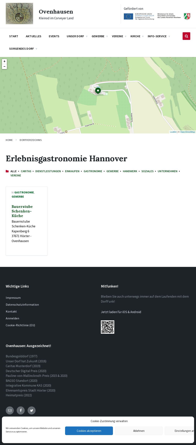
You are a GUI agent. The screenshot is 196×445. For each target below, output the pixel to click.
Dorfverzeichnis (31, 140)
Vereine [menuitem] (117, 36)
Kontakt (11, 311)
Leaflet (173, 132)
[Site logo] (19, 23)
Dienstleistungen (48, 171)
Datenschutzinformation (22, 304)
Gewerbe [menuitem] (98, 36)
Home (9, 140)
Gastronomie (93, 171)
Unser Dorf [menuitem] (75, 36)
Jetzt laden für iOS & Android (121, 312)
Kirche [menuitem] (135, 36)
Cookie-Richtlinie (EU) (20, 325)
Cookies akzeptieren (89, 431)
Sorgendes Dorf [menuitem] (21, 48)
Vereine (16, 175)
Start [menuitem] (13, 36)
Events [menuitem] (54, 36)
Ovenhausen (56, 11)
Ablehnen (139, 431)
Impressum (13, 298)
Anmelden (12, 318)
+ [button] (4, 61)
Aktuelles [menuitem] (34, 36)
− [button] (4, 66)
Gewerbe (112, 171)
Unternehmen (167, 171)
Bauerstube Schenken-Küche (22, 211)
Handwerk (130, 171)
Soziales (147, 171)
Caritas (26, 171)
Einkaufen (72, 171)
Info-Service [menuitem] (157, 36)
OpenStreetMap (187, 132)
